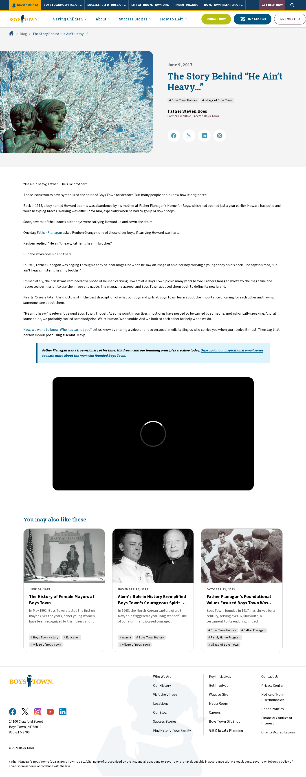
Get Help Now (272, 5)
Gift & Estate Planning (226, 730)
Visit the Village (165, 694)
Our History (162, 685)
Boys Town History (183, 100)
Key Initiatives (220, 676)
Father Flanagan (49, 232)
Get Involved (218, 685)
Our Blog (160, 712)
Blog (23, 33)
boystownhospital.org (63, 5)
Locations (160, 703)
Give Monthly (290, 19)
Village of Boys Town (217, 100)
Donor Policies (272, 708)
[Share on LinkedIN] (204, 135)
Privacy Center (272, 685)
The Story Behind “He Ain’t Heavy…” (60, 33)
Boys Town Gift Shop (224, 721)
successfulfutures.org (106, 5)
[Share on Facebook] (173, 135)
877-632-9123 (252, 19)
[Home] (11, 33)
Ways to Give (218, 694)
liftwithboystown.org (150, 5)
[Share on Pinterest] (219, 135)
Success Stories (164, 721)
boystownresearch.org (223, 5)
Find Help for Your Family (172, 730)
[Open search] (292, 5)
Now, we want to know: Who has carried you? (57, 329)
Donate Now (216, 19)
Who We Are (162, 676)
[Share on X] (189, 135)
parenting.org (186, 5)
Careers (215, 712)
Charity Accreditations (278, 732)
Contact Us (269, 676)
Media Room (218, 703)
